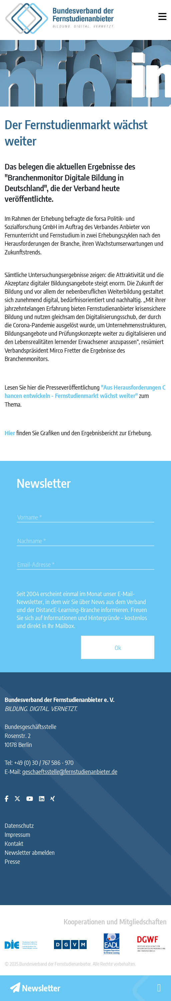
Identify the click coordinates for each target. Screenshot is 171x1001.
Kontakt (14, 843)
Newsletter (35, 988)
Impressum (17, 834)
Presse (12, 861)
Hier (10, 433)
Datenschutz (19, 825)
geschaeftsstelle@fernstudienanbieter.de (69, 771)
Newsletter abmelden (30, 852)
